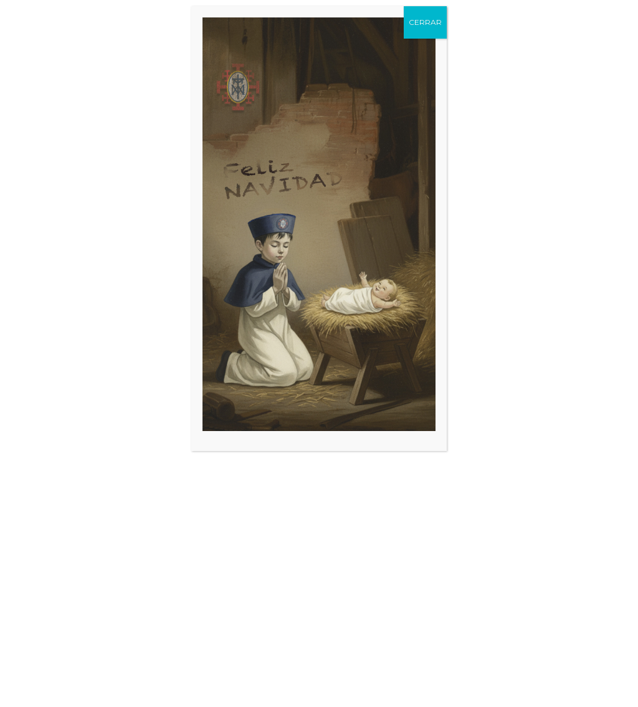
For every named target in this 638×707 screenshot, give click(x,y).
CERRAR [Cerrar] (425, 22)
